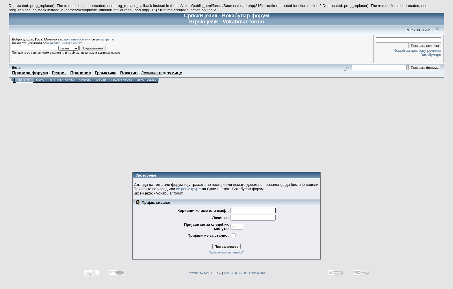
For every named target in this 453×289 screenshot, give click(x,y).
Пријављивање (120, 79)
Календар (85, 79)
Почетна (24, 79)
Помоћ (41, 79)
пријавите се (74, 39)
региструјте (105, 39)
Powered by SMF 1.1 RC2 (204, 273)
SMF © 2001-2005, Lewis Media (244, 273)
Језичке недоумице (161, 73)
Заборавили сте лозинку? (226, 252)
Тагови (101, 79)
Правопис (80, 73)
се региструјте (188, 189)
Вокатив (129, 73)
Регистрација (145, 79)
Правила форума (30, 73)
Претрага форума (62, 79)
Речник (59, 73)
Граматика (105, 73)
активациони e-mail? (66, 43)
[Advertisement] (226, 126)
